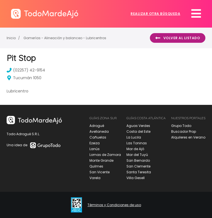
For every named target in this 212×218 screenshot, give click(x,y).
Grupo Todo (181, 125)
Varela (94, 178)
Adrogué (96, 125)
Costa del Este (138, 131)
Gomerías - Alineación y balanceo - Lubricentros (64, 38)
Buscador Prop (183, 131)
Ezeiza (94, 143)
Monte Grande (101, 160)
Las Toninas (136, 143)
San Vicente (99, 172)
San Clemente (138, 166)
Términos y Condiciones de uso (114, 205)
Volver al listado (177, 38)
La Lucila (133, 137)
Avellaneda (99, 131)
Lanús (94, 149)
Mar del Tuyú (137, 154)
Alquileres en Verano (188, 137)
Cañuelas (97, 137)
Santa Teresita (138, 172)
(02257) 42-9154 (26, 70)
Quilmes (96, 166)
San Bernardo (138, 160)
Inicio (11, 38)
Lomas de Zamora (105, 154)
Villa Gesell (135, 178)
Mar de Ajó (135, 149)
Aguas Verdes (138, 125)
